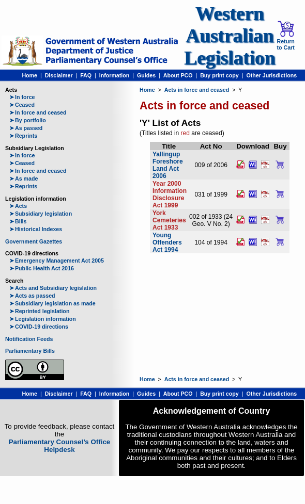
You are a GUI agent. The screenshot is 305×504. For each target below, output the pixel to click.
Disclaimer (59, 75)
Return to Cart (285, 36)
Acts (18, 206)
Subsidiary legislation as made (52, 303)
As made (23, 178)
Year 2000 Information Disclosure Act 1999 (169, 194)
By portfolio (27, 120)
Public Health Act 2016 (41, 268)
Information (114, 75)
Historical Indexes (35, 229)
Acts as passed (32, 295)
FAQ (85, 75)
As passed (25, 128)
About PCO (178, 75)
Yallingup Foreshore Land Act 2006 (167, 165)
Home (29, 75)
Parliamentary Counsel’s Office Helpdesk (60, 445)
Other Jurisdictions (271, 75)
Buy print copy (219, 75)
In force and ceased (38, 112)
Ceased (22, 105)
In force (22, 97)
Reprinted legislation (39, 311)
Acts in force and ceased (197, 90)
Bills (18, 221)
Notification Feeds (29, 339)
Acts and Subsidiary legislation (53, 288)
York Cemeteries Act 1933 (169, 220)
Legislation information (42, 319)
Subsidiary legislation (40, 213)
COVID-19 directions (38, 326)
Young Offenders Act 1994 (167, 242)
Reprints (23, 136)
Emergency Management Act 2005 (56, 260)
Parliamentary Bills (30, 351)
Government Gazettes (33, 241)
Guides (146, 75)
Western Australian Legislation (229, 36)
